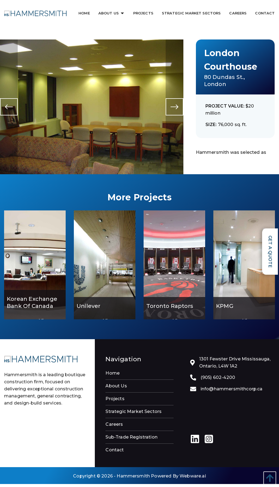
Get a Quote (270, 251)
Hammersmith (133, 479)
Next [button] (174, 108)
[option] (91, 106)
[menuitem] (84, 13)
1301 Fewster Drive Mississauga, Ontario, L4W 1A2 (235, 365)
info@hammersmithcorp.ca (232, 391)
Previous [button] (9, 108)
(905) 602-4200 (218, 380)
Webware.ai (193, 479)
